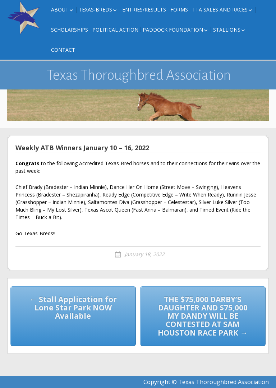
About (60, 9)
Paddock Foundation (173, 29)
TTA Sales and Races (220, 9)
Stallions (226, 29)
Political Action (115, 29)
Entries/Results (144, 9)
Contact (63, 49)
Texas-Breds (95, 9)
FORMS (179, 9)
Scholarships (69, 29)
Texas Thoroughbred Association (139, 75)
